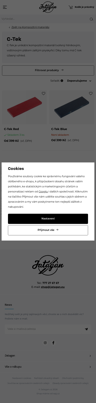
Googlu (43, 192)
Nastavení (48, 219)
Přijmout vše (46, 230)
